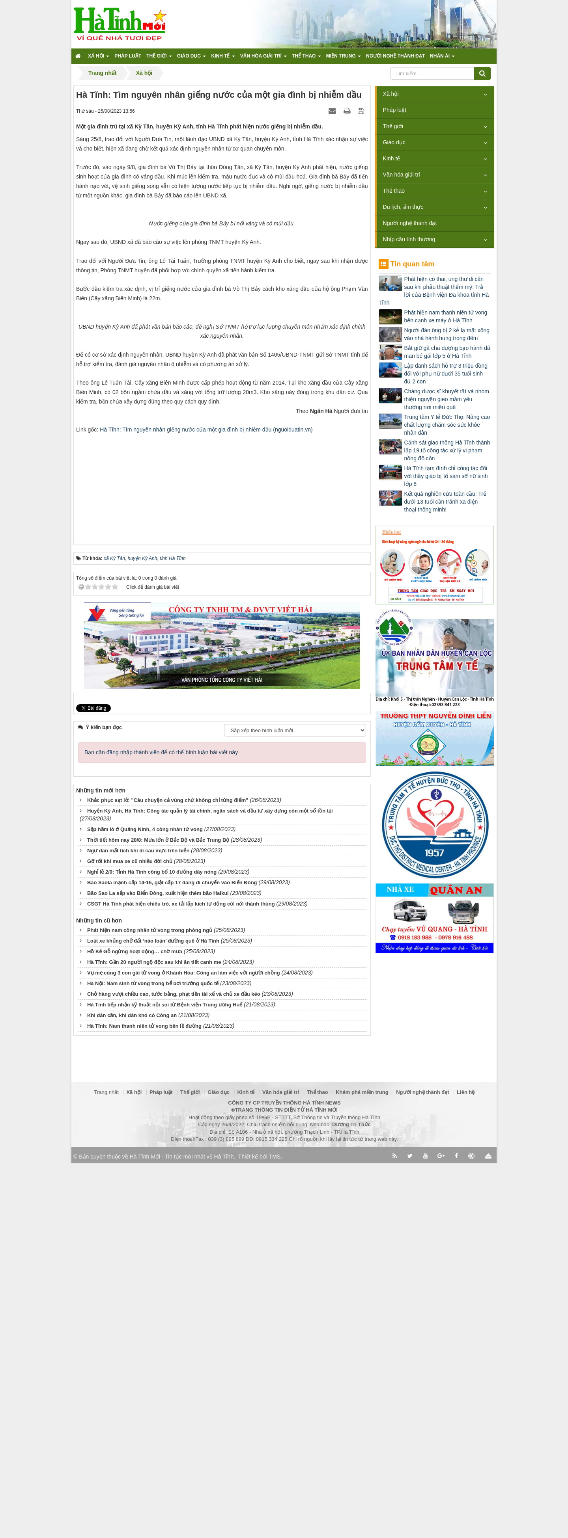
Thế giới (393, 126)
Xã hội (391, 94)
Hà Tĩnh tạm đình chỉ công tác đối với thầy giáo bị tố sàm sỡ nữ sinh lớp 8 (446, 476)
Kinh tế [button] (223, 58)
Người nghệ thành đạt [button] (395, 56)
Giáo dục (394, 142)
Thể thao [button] (306, 58)
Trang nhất (106, 1477)
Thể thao (394, 191)
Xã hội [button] (98, 58)
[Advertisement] (222, 908)
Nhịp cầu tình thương (409, 239)
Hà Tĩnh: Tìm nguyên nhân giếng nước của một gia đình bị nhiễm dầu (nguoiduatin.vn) (206, 854)
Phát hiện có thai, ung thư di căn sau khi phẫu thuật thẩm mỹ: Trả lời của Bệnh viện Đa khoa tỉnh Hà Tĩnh (434, 291)
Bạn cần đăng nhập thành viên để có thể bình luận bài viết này (161, 1177)
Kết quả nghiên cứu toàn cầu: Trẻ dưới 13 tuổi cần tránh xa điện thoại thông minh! (445, 502)
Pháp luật (394, 110)
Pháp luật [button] (127, 56)
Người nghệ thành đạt (410, 223)
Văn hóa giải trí (401, 174)
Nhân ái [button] (442, 58)
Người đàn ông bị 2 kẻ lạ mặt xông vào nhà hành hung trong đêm (447, 334)
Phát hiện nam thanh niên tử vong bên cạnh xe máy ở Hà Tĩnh (446, 316)
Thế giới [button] (159, 58)
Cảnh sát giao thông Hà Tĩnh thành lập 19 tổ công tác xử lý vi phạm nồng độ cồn (447, 450)
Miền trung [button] (343, 58)
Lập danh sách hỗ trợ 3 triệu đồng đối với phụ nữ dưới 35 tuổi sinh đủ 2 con (446, 374)
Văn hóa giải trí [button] (263, 58)
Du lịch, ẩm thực (403, 207)
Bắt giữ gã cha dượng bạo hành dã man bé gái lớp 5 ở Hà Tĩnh (447, 352)
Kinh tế (391, 158)
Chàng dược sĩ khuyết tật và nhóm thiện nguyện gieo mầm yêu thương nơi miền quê (446, 399)
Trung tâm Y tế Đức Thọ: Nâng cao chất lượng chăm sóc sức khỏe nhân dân (447, 425)
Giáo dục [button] (191, 58)
